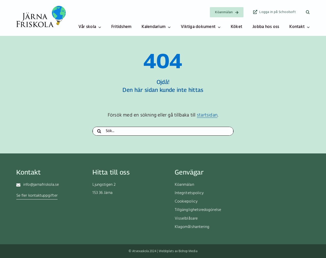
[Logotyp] (41, 7)
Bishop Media (188, 251)
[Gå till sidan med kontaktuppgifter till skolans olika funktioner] (37, 196)
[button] (308, 12)
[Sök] (99, 131)
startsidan (207, 115)
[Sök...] (163, 131)
